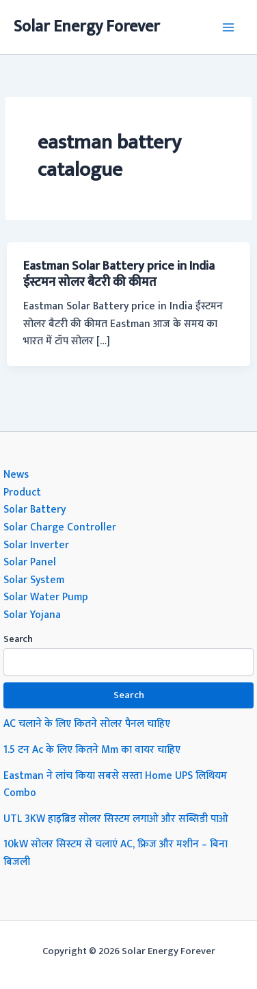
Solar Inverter (36, 545)
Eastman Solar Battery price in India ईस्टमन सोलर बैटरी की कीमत (119, 274)
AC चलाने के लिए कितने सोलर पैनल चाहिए (86, 723)
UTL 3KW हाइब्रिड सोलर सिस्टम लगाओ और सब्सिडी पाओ (115, 818)
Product (22, 492)
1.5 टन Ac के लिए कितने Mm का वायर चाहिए (91, 749)
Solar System (33, 580)
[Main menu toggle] (228, 27)
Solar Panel (29, 562)
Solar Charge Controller (59, 527)
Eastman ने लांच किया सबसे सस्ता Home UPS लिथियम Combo (115, 784)
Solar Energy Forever (87, 26)
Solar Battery (34, 509)
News (16, 474)
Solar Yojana (32, 615)
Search (18, 639)
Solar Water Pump (45, 597)
